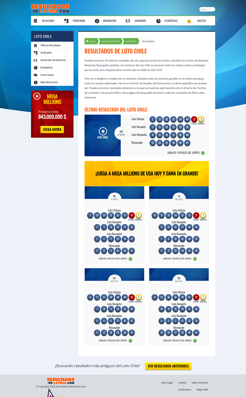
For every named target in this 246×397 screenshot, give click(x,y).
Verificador (79, 20)
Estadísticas (171, 20)
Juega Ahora (52, 129)
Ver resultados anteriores (168, 366)
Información (109, 20)
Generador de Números (53, 60)
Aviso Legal (167, 382)
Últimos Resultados (50, 45)
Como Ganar (47, 75)
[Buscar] (207, 9)
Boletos (202, 20)
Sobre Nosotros (200, 382)
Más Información (49, 82)
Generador (140, 20)
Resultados (48, 20)
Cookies (182, 382)
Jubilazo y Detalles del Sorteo (183, 152)
